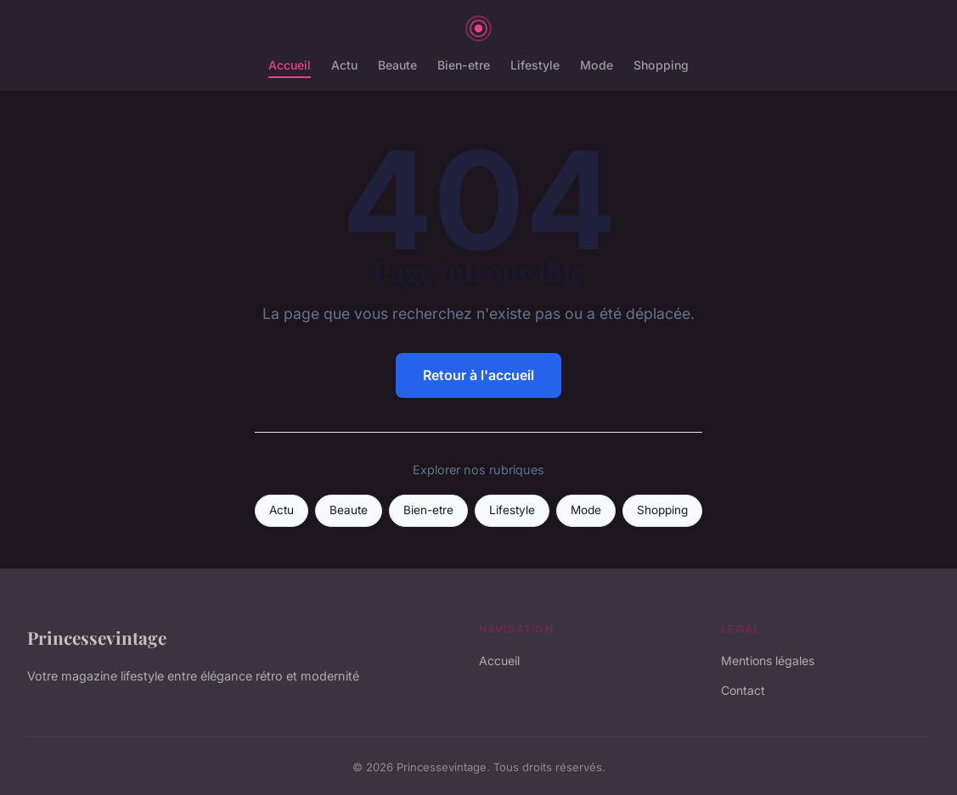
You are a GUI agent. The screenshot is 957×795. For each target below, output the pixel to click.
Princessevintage (96, 637)
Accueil (289, 65)
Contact (743, 690)
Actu (344, 65)
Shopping (661, 65)
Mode (596, 65)
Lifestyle (535, 65)
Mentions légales (767, 660)
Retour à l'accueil (478, 375)
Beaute (397, 65)
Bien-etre (463, 65)
